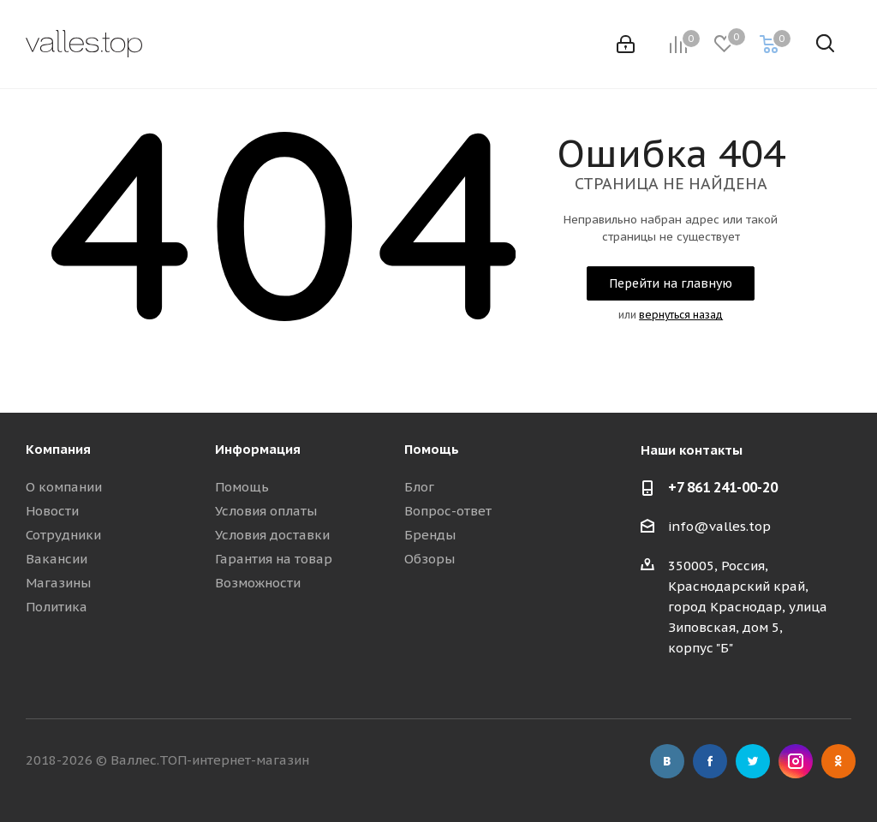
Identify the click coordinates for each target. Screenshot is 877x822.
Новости (52, 511)
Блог (419, 487)
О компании (64, 487)
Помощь (242, 487)
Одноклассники (838, 761)
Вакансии (56, 559)
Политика (56, 607)
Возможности (258, 583)
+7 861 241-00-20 (723, 487)
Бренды (430, 535)
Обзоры (429, 559)
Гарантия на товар (273, 559)
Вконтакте (667, 761)
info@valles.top (719, 526)
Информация (258, 449)
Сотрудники (63, 535)
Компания (58, 449)
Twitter (753, 761)
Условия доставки (272, 535)
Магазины (58, 583)
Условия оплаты (266, 511)
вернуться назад (681, 314)
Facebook (710, 761)
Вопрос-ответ (448, 511)
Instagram (796, 761)
